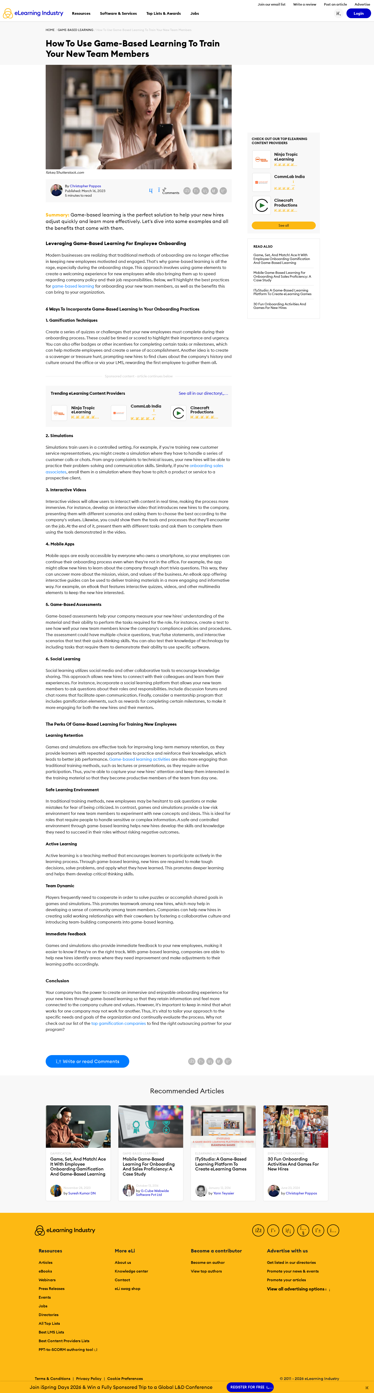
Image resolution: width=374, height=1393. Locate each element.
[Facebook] (258, 1230)
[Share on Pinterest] (223, 190)
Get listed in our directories (291, 1262)
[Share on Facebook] (187, 190)
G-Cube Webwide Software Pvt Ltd (152, 1193)
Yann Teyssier (223, 1193)
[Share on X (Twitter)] (196, 190)
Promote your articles (286, 1279)
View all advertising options (298, 1289)
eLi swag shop (127, 1288)
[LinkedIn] (288, 1230)
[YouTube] (303, 1230)
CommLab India (146, 406)
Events (45, 1297)
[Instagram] (333, 1230)
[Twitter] (273, 1230)
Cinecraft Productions (202, 410)
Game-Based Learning (75, 30)
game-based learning (73, 286)
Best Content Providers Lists (64, 1340)
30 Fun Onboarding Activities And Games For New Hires (279, 306)
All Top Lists (49, 1323)
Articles (45, 1262)
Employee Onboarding (286, 1153)
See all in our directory (202, 393)
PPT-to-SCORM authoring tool (68, 1349)
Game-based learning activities (139, 759)
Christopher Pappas (85, 186)
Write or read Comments (87, 1061)
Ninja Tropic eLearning (83, 410)
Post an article (335, 4)
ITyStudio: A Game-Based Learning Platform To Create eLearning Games (282, 292)
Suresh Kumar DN (82, 1193)
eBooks (45, 1271)
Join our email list (272, 4)
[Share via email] (214, 190)
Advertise (362, 4)
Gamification (61, 1153)
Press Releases (52, 1288)
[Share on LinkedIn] (205, 190)
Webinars (47, 1279)
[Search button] (339, 13)
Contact (122, 1279)
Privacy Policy (88, 1378)
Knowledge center (131, 1271)
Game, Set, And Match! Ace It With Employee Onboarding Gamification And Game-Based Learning (281, 259)
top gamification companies (118, 1023)
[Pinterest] (318, 1230)
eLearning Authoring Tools (218, 1153)
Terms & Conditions (52, 1378)
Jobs (43, 1306)
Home (50, 30)
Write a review (304, 4)
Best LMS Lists (51, 1332)
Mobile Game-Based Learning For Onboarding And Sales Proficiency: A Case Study (282, 276)
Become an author (208, 1262)
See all (284, 225)
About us (123, 1262)
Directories (48, 1314)
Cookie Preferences (125, 1378)
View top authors (206, 1271)
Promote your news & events (293, 1271)
